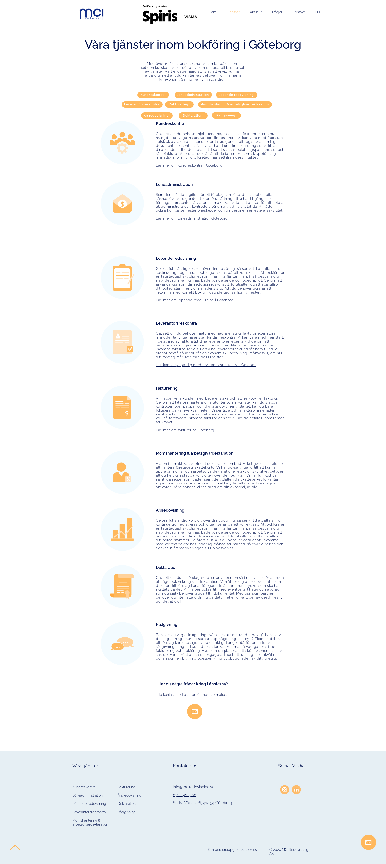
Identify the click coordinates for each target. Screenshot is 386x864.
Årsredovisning (129, 795)
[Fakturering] (179, 104)
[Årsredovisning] (157, 115)
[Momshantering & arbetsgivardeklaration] (235, 104)
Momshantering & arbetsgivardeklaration (90, 822)
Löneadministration (87, 795)
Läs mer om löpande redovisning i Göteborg (195, 300)
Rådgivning (127, 812)
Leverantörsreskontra (89, 812)
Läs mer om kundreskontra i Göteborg (189, 165)
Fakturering (126, 787)
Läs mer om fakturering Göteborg (185, 430)
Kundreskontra (84, 787)
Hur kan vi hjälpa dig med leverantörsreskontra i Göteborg (207, 365)
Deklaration (127, 804)
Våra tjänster (85, 765)
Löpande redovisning (89, 804)
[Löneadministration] (193, 95)
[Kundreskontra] (153, 95)
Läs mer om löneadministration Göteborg (192, 218)
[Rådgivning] (226, 115)
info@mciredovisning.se (193, 787)
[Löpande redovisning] (236, 95)
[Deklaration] (193, 115)
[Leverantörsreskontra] (142, 104)
